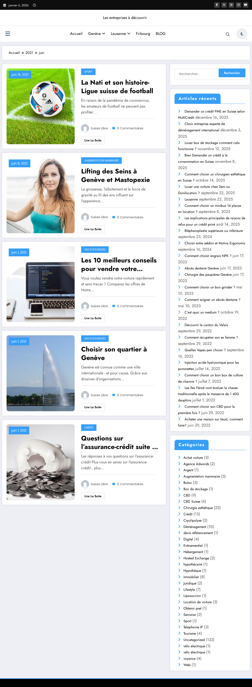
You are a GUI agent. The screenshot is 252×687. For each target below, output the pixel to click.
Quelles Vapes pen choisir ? (205, 350)
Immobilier (191, 576)
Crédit (88, 427)
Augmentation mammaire (101, 160)
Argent (188, 470)
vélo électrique (194, 652)
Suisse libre (99, 128)
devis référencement (198, 532)
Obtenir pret (192, 608)
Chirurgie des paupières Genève (208, 274)
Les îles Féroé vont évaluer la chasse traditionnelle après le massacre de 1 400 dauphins (208, 394)
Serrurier (189, 614)
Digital (188, 539)
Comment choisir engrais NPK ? (208, 255)
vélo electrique (194, 646)
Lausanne (120, 33)
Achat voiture (193, 457)
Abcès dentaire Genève (202, 268)
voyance (189, 658)
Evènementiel (193, 545)
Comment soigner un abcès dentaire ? (212, 299)
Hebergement (193, 551)
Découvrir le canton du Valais (206, 324)
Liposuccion (192, 595)
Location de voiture (197, 602)
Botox (187, 482)
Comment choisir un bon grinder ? (210, 287)
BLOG (161, 33)
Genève (96, 33)
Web (186, 664)
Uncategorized (95, 249)
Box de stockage (195, 489)
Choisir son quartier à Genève (114, 353)
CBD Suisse (191, 501)
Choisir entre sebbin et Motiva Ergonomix (215, 243)
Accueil (76, 33)
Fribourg (143, 33)
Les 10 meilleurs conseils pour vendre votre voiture (119, 264)
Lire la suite (92, 140)
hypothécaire (192, 564)
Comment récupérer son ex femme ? (211, 337)
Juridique (189, 583)
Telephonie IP (193, 627)
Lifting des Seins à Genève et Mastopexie (115, 175)
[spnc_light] (242, 33)
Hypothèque (192, 570)
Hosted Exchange (196, 558)
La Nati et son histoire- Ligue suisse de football (117, 86)
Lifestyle (189, 589)
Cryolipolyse (192, 520)
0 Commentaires (130, 128)
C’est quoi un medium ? (202, 312)
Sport (88, 72)
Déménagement (194, 526)
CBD (186, 495)
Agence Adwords (196, 463)
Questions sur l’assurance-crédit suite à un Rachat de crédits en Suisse (118, 442)
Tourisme (189, 633)
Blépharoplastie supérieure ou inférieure (214, 230)
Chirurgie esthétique (198, 507)
